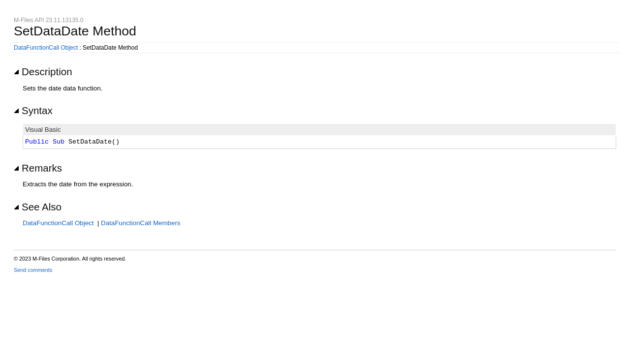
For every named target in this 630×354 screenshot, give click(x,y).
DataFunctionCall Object (46, 47)
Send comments (33, 270)
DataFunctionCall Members (140, 223)
